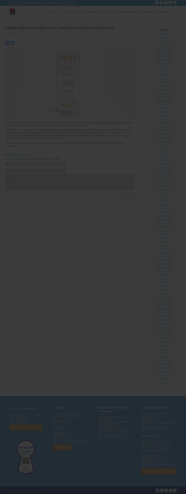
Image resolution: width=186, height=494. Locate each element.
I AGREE (93, 263)
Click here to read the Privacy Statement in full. (93, 252)
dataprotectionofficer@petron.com (87, 247)
